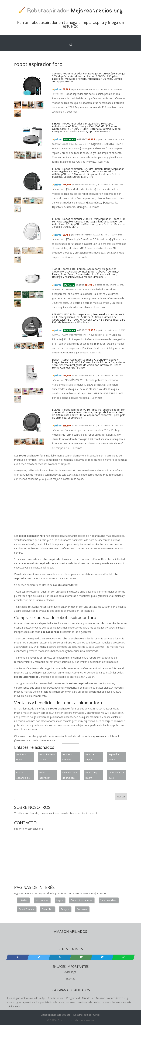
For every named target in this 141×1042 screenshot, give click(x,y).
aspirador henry (114, 757)
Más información (77, 144)
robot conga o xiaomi (92, 775)
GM (95, 1014)
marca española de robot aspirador (23, 775)
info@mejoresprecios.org (28, 828)
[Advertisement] (77, 508)
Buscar (121, 796)
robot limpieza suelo (116, 775)
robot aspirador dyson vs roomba (44, 775)
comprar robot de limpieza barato (70, 775)
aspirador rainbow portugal (67, 757)
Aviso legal (70, 972)
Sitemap (70, 978)
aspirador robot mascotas (21, 757)
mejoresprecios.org (59, 1014)
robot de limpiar (90, 757)
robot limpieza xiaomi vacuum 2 (47, 757)
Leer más (72, 111)
